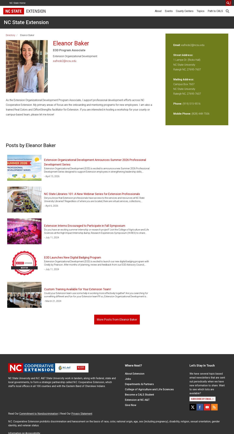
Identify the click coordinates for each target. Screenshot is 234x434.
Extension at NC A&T (137, 399)
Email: (177, 45)
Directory (10, 35)
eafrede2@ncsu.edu (64, 61)
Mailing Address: (183, 79)
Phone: (177, 103)
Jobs (128, 378)
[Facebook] (200, 407)
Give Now (130, 405)
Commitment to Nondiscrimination (38, 413)
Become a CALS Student (139, 394)
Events (169, 11)
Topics (200, 11)
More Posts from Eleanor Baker (117, 319)
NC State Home (17, 3)
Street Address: (183, 55)
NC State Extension (26, 22)
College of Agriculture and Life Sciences (149, 389)
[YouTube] (207, 407)
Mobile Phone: (182, 113)
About (158, 11)
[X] (193, 407)
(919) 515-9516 (191, 103)
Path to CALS (215, 11)
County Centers (184, 11)
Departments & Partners (139, 384)
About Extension (134, 373)
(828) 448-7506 (200, 113)
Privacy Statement (81, 413)
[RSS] (214, 407)
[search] (229, 3)
